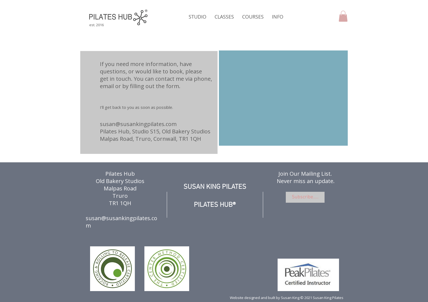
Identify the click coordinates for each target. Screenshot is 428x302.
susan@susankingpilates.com (138, 124)
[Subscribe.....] (305, 197)
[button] (197, 17)
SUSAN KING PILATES (214, 187)
